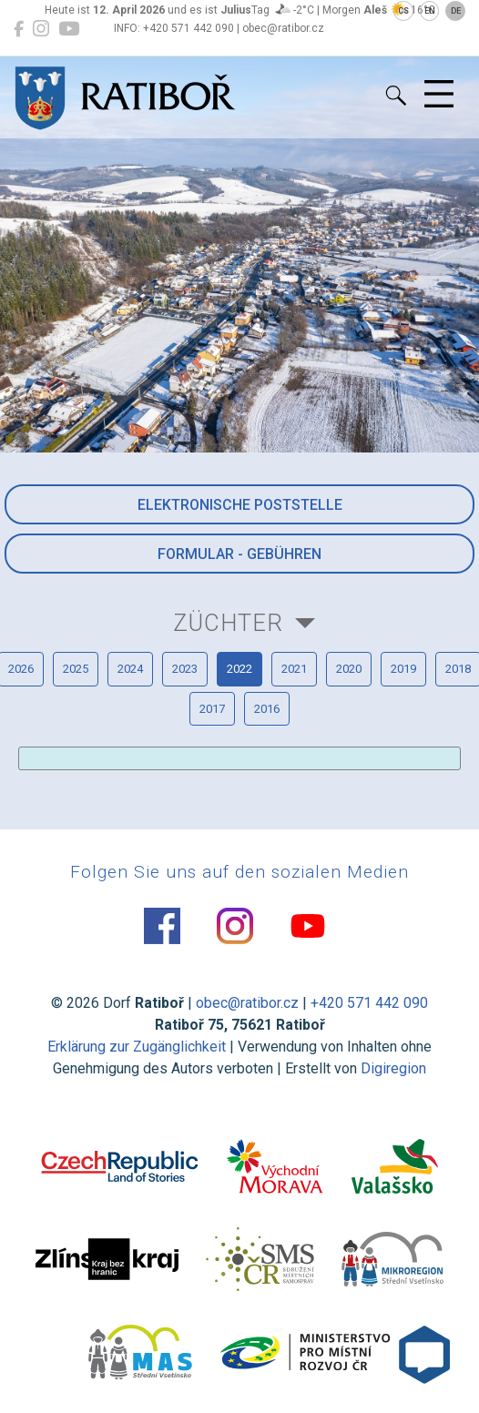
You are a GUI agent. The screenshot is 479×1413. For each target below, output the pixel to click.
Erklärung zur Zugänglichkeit (136, 1046)
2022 (239, 669)
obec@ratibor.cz (247, 1002)
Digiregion (393, 1068)
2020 (349, 669)
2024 (130, 669)
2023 (185, 669)
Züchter (228, 622)
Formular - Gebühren (239, 554)
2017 (212, 709)
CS (403, 10)
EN (429, 10)
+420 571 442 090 (369, 1002)
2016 (267, 709)
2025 (75, 669)
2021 (294, 669)
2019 (403, 669)
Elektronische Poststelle (240, 504)
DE (456, 10)
